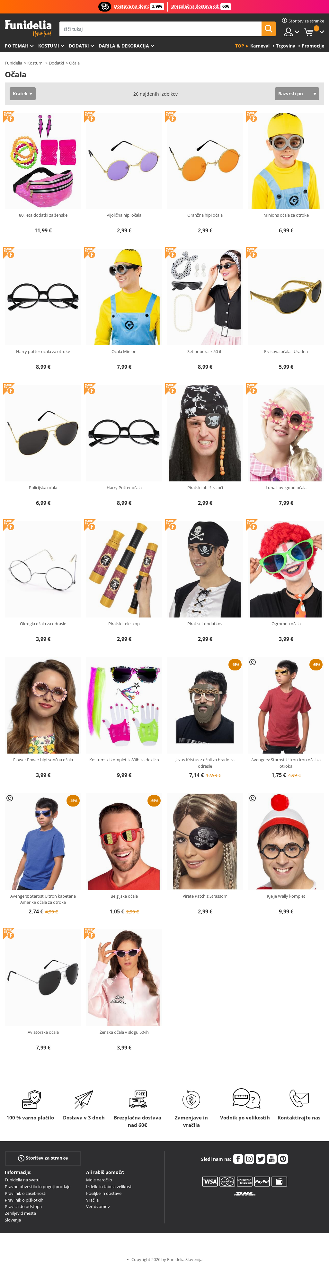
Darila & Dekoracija (124, 46)
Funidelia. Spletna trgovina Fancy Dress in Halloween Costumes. (28, 28)
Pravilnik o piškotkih (24, 1200)
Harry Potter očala (124, 487)
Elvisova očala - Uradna (286, 351)
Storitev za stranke (43, 1158)
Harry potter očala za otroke (43, 351)
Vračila (92, 1200)
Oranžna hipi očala (205, 215)
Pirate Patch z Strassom (204, 896)
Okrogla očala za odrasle (43, 623)
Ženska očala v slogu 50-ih (124, 1032)
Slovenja (13, 1220)
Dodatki (79, 46)
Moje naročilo (99, 1180)
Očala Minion (124, 351)
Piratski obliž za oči (205, 487)
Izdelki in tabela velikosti (109, 1186)
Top (239, 46)
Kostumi (48, 46)
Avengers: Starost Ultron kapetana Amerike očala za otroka (43, 899)
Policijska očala (43, 487)
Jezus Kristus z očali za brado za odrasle (205, 763)
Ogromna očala (286, 623)
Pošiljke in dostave (103, 1193)
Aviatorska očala (43, 1032)
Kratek (20, 94)
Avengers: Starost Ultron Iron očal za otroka (286, 763)
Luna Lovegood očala (286, 487)
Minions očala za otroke (286, 215)
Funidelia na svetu (22, 1180)
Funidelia (13, 63)
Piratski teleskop (124, 623)
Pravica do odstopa (23, 1206)
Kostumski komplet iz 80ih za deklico (124, 760)
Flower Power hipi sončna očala (43, 760)
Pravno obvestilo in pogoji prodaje (37, 1186)
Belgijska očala (124, 896)
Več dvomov (98, 1206)
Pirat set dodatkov (205, 623)
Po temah (17, 46)
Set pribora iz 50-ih (205, 351)
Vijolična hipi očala (124, 215)
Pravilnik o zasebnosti (25, 1193)
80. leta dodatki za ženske (43, 215)
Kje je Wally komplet (286, 896)
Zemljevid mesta (20, 1213)
